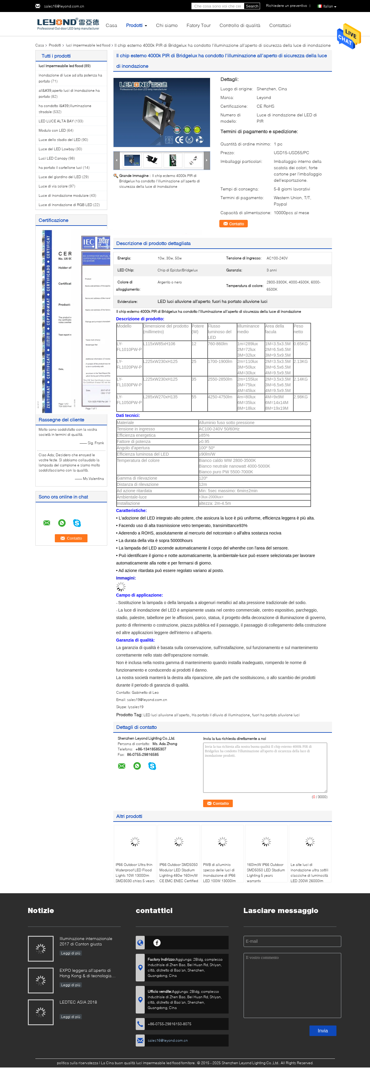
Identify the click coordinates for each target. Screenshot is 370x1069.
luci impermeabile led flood (88, 45)
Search (252, 6)
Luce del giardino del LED (60, 177)
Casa (111, 25)
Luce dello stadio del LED (60, 139)
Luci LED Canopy (53, 158)
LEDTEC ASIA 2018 (78, 1002)
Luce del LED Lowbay (57, 149)
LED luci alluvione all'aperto (166, 715)
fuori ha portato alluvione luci (276, 715)
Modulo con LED (52, 130)
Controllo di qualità (240, 25)
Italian (329, 6)
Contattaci (280, 25)
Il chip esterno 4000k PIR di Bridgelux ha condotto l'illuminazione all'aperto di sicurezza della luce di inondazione (159, 181)
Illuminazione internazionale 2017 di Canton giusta (86, 941)
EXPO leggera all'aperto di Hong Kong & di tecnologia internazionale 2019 (85, 973)
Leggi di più (70, 953)
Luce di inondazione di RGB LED (65, 204)
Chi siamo (167, 25)
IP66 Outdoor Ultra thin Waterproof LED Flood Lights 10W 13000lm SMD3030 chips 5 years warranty (135, 875)
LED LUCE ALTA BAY (56, 121)
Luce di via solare (53, 186)
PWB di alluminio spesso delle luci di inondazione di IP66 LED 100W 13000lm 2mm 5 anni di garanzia (222, 875)
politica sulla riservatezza (77, 1063)
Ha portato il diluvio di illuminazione (221, 715)
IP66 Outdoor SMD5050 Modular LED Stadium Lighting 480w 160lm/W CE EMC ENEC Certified (178, 872)
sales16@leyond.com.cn (64, 6)
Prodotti (134, 25)
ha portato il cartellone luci (60, 167)
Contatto (236, 223)
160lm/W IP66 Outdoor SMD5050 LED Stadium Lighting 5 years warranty (266, 872)
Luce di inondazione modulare (64, 195)
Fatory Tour (199, 25)
